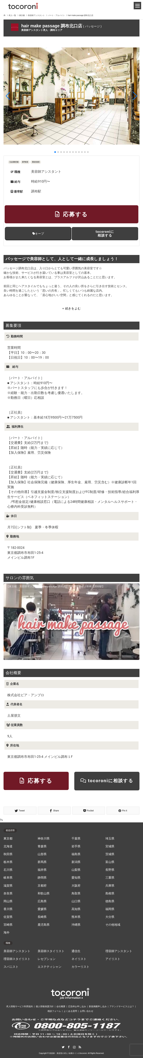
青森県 (42, 846)
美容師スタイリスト (51, 951)
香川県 (8, 909)
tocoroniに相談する (105, 233)
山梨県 (76, 870)
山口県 (76, 901)
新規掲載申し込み (98, 1006)
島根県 (109, 893)
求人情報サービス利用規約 (19, 1006)
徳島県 (109, 901)
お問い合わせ (86, 1011)
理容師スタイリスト (17, 959)
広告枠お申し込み (77, 1006)
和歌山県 (44, 893)
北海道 (8, 846)
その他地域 (112, 924)
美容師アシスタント (17, 951)
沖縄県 (76, 924)
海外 (6, 932)
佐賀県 (8, 917)
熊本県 (76, 917)
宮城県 (109, 846)
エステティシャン (49, 966)
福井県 (42, 870)
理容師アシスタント (118, 951)
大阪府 (76, 885)
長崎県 (42, 917)
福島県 (76, 854)
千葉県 (76, 838)
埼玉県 (109, 838)
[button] (7, 96)
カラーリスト (80, 966)
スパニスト (11, 966)
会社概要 (60, 1006)
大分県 (109, 917)
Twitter (63, 1047)
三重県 (109, 877)
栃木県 (8, 862)
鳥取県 (76, 893)
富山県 (109, 862)
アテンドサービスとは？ (121, 1006)
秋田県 (8, 854)
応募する (71, 214)
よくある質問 (70, 1011)
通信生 (76, 951)
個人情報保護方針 (45, 1006)
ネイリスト (79, 959)
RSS (80, 1047)
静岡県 (42, 877)
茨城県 (109, 854)
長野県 (109, 870)
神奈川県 (44, 838)
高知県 (76, 909)
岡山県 (8, 901)
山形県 (42, 854)
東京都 (8, 838)
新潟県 (76, 862)
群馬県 (42, 862)
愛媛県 (42, 909)
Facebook (68, 1047)
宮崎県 (8, 924)
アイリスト (112, 959)
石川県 (8, 870)
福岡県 (109, 909)
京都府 (42, 885)
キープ (38, 233)
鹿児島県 (44, 924)
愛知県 (76, 877)
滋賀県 (8, 885)
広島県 (42, 901)
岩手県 (76, 846)
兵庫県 (109, 885)
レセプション (46, 959)
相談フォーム (54, 1011)
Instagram (74, 1047)
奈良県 (8, 893)
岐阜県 (8, 877)
